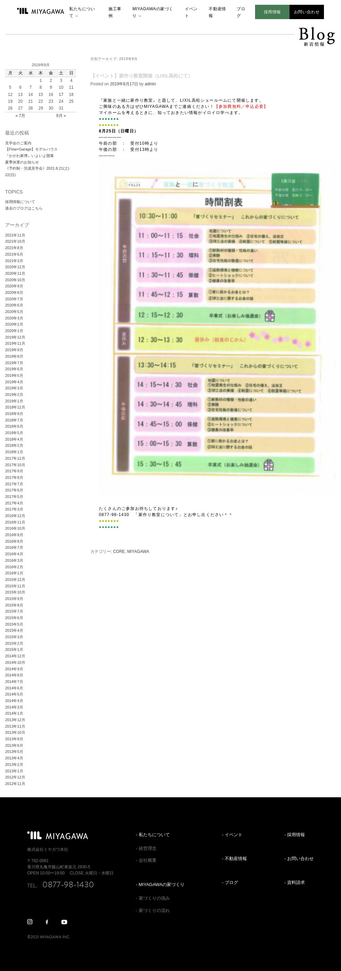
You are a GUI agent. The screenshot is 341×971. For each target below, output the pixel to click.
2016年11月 (15, 522)
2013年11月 (15, 726)
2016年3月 (14, 560)
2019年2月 (14, 394)
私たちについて (82, 12)
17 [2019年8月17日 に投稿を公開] (61, 94)
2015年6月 (14, 618)
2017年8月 (14, 477)
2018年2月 (14, 445)
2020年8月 (14, 292)
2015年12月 (15, 579)
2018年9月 (14, 414)
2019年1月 (14, 401)
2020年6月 (14, 305)
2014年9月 (14, 669)
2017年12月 (15, 458)
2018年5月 (14, 433)
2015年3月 (14, 637)
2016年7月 (14, 547)
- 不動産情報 (234, 858)
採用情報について (20, 202)
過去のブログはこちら (24, 208)
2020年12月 (15, 267)
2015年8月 (14, 605)
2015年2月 (14, 643)
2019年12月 (15, 337)
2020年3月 (14, 318)
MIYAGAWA (138, 551)
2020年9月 (14, 286)
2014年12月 (15, 656)
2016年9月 (14, 535)
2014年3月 (14, 707)
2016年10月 (15, 528)
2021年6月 (14, 254)
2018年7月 (14, 420)
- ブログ (230, 882)
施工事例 (114, 12)
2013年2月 (14, 764)
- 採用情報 (294, 834)
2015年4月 (14, 630)
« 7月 (20, 115)
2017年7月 (14, 484)
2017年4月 (14, 503)
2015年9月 (14, 599)
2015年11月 (15, 586)
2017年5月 (14, 497)
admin (150, 84)
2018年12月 (15, 407)
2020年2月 (14, 324)
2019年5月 (14, 375)
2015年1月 (14, 649)
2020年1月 (14, 331)
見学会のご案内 (18, 143)
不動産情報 (217, 12)
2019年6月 (14, 369)
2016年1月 (14, 573)
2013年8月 (14, 739)
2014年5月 (14, 694)
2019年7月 (14, 363)
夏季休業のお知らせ (22, 162)
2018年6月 (14, 426)
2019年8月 (14, 356)
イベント (191, 12)
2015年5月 (14, 624)
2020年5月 (14, 312)
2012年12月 (15, 777)
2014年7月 (14, 682)
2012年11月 (15, 784)
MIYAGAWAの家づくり (152, 12)
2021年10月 (15, 241)
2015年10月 (15, 592)
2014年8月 (14, 675)
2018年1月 (14, 452)
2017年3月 (14, 509)
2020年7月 (14, 299)
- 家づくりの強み (153, 898)
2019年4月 (14, 382)
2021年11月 (15, 235)
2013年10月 (15, 732)
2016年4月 (14, 554)
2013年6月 (14, 745)
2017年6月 (14, 490)
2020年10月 (15, 280)
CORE (119, 551)
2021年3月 (14, 261)
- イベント (232, 834)
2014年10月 (15, 662)
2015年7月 (14, 611)
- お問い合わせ (299, 858)
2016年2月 (14, 567)
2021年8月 (14, 248)
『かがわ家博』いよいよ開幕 (29, 156)
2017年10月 (15, 465)
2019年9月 (14, 350)
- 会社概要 (146, 860)
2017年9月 (14, 471)
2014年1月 (14, 713)
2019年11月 (15, 343)
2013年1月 (14, 771)
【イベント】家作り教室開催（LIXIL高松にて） (141, 75)
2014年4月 (14, 701)
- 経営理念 (146, 848)
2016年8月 (14, 541)
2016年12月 (15, 516)
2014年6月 (14, 688)
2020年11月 (15, 273)
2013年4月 (14, 758)
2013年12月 (15, 720)
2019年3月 (14, 388)
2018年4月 (14, 439)
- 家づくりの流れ (153, 910)
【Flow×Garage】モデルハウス (31, 149)
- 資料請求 (294, 882)
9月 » (61, 115)
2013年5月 (14, 751)
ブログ (241, 12)
